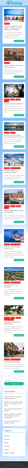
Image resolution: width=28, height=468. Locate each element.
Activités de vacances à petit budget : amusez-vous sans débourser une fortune (13, 28)
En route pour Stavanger (12, 362)
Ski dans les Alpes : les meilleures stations (11, 171)
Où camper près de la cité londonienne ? (12, 323)
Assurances (7, 436)
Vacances (13, 132)
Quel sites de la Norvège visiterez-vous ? (12, 248)
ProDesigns (19, 465)
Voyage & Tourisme (15, 168)
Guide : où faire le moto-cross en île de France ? (13, 66)
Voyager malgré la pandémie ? (13, 104)
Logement (18, 318)
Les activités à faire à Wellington (11, 286)
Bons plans (7, 23)
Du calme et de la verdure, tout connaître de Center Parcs (14, 136)
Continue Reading (19, 41)
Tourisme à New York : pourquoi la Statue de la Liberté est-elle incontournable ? (13, 415)
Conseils (13, 99)
